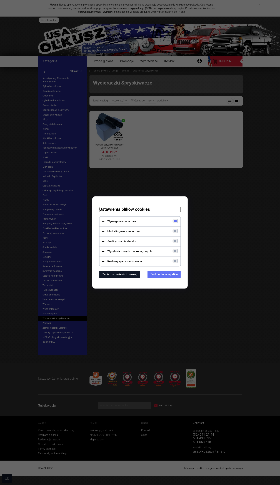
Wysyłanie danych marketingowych (129, 251)
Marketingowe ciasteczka (123, 231)
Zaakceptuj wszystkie (164, 274)
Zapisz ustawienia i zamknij (119, 274)
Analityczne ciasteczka (121, 241)
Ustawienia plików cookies (124, 209)
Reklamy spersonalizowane (124, 261)
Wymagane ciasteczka (121, 221)
